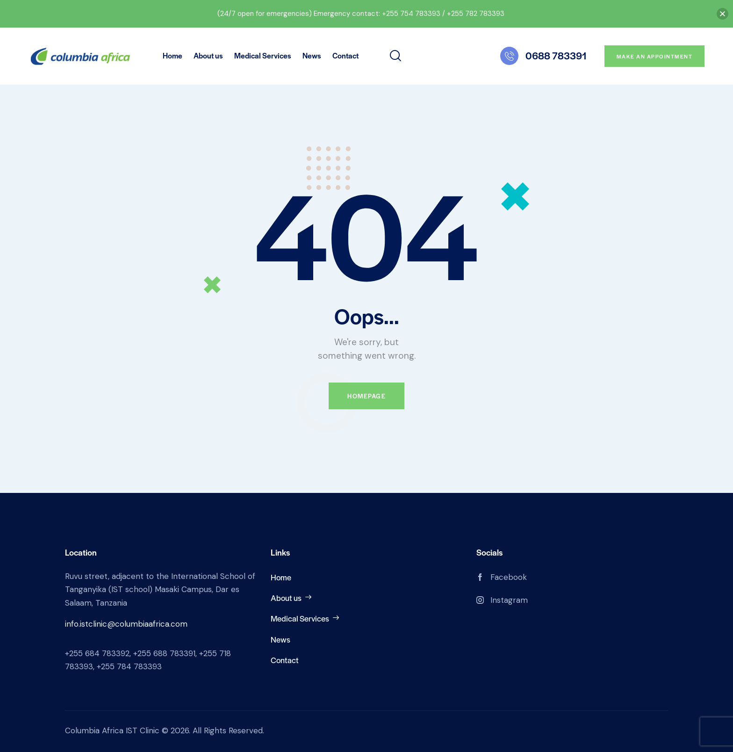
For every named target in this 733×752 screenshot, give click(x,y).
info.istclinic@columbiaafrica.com (126, 624)
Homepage (366, 395)
